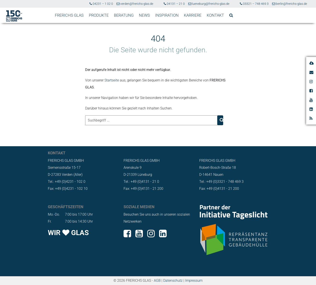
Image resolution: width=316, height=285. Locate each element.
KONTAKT (215, 15)
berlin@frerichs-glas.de (289, 3)
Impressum (194, 280)
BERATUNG (124, 15)
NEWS (144, 15)
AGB (157, 280)
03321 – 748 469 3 (254, 3)
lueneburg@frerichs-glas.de (208, 3)
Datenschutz (173, 280)
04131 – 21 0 (174, 3)
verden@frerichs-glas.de (135, 3)
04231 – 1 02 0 (101, 3)
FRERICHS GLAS (69, 15)
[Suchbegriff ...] (151, 120)
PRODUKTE (99, 15)
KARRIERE (192, 15)
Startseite (111, 80)
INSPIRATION (167, 15)
